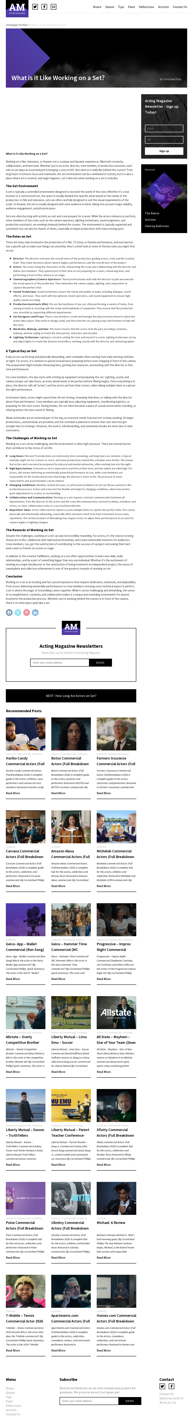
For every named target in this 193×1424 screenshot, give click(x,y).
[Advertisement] (71, 120)
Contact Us (180, 7)
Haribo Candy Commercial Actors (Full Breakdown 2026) (25, 764)
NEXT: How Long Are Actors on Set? (71, 696)
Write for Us (167, 1402)
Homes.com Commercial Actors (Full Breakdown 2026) (116, 1321)
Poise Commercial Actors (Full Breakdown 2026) (24, 1228)
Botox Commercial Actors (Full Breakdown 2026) (70, 764)
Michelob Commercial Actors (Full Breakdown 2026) (115, 857)
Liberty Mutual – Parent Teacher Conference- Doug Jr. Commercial (70, 1135)
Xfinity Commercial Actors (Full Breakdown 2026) (115, 1135)
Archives (23, 25)
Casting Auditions (157, 226)
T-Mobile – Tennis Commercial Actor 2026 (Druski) (24, 1321)
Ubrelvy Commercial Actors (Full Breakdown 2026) (70, 1228)
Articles (163, 7)
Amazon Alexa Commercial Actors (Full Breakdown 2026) (70, 857)
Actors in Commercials (18, 753)
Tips (121, 7)
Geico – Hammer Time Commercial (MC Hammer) (69, 949)
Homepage (12, 25)
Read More (13, 793)
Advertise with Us (171, 1398)
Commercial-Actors (118, 753)
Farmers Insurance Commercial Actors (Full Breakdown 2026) (116, 764)
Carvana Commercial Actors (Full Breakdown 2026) (24, 857)
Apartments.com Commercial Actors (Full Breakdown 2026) (70, 1321)
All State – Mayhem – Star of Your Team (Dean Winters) (116, 1042)
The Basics (152, 213)
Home (97, 7)
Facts (131, 7)
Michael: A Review (111, 1222)
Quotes (109, 7)
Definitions (146, 7)
